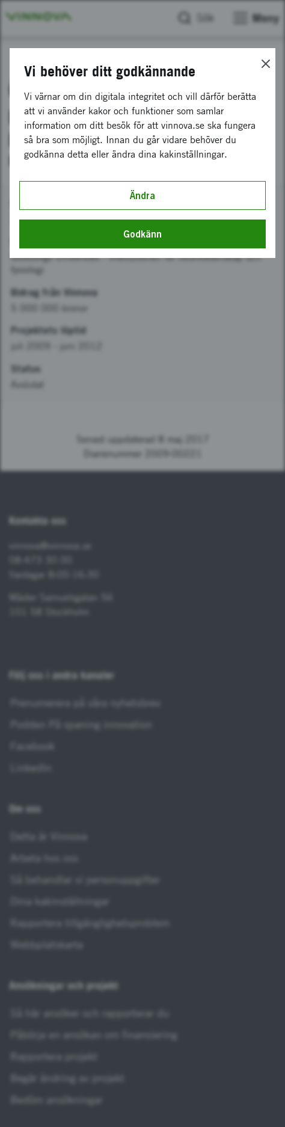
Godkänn (142, 234)
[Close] (265, 63)
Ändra (142, 195)
